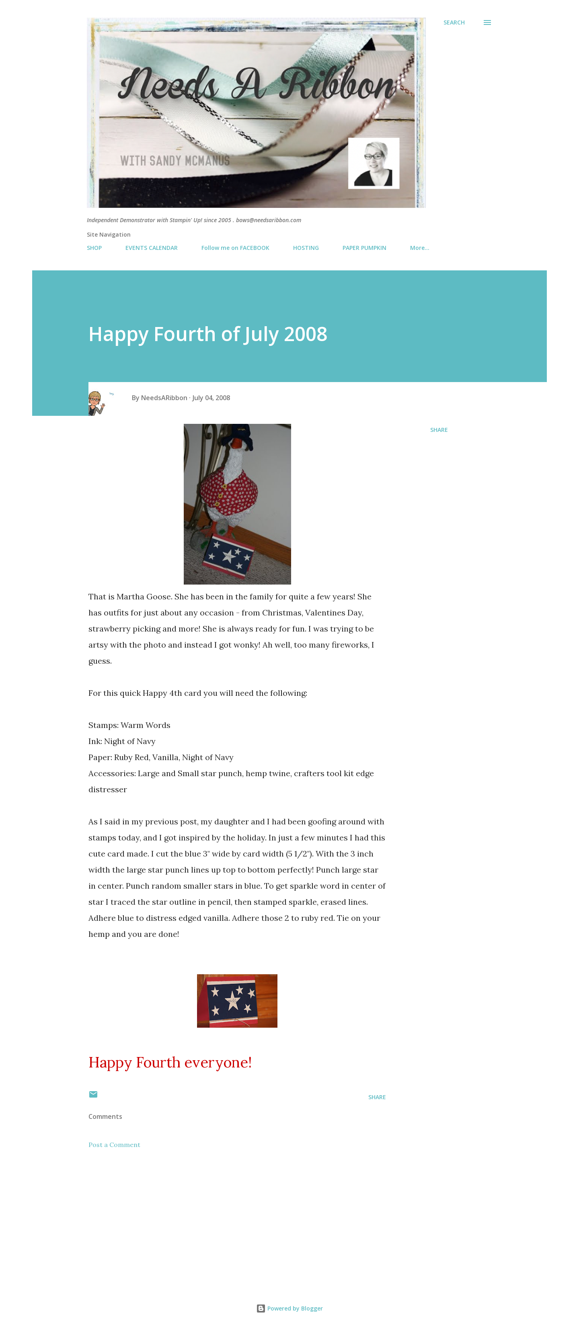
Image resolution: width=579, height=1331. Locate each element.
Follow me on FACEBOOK (235, 247)
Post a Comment (114, 1145)
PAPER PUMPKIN (364, 247)
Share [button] (439, 429)
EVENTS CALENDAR (151, 247)
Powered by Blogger (289, 1308)
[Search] (454, 22)
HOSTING (306, 247)
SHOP (94, 247)
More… (419, 247)
